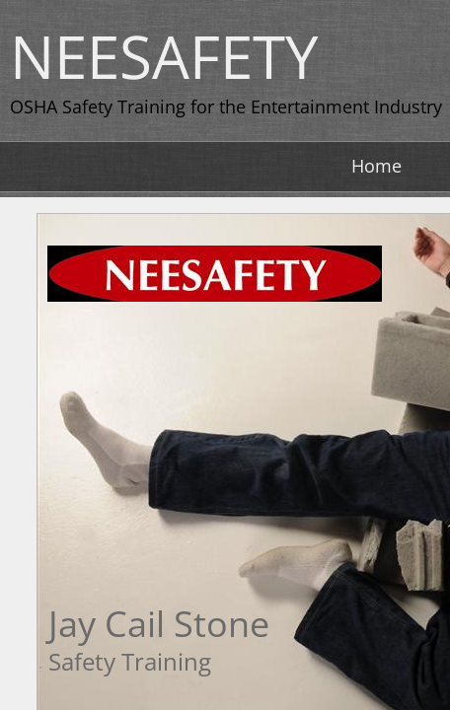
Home (376, 166)
